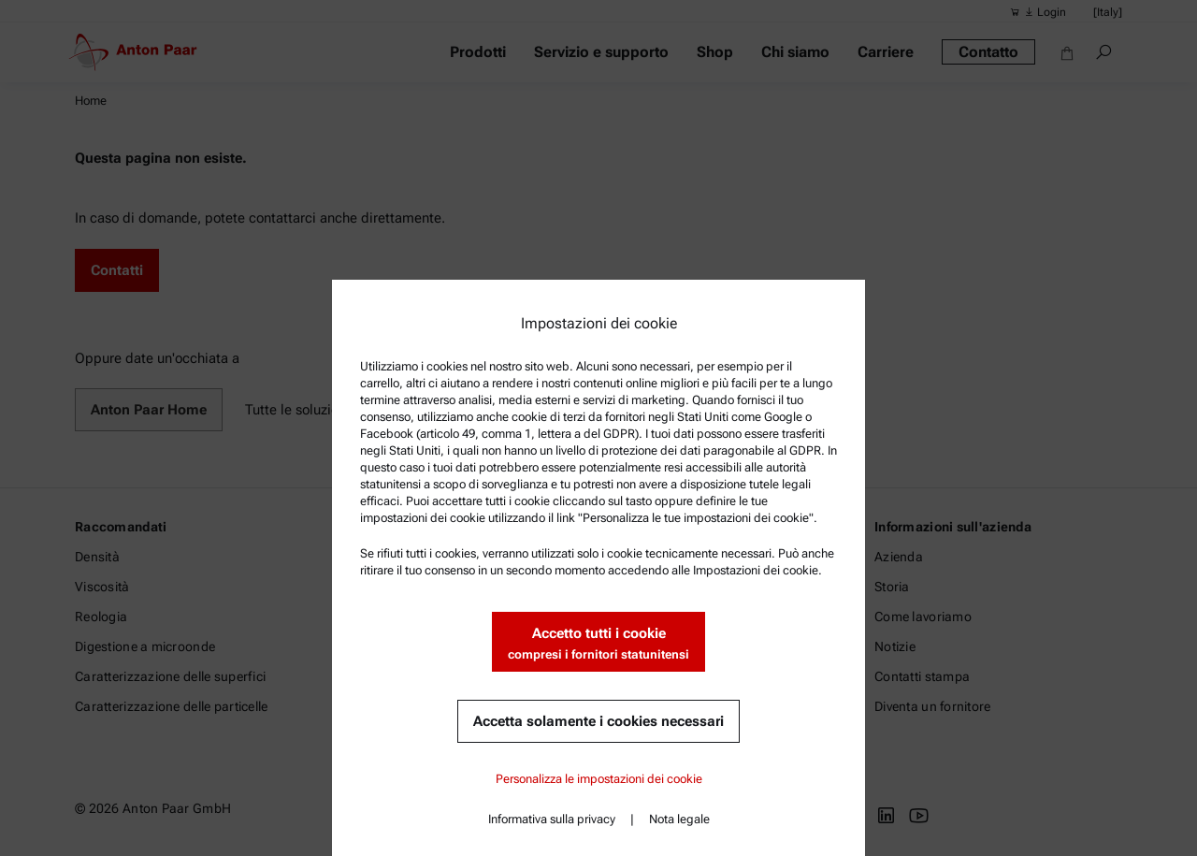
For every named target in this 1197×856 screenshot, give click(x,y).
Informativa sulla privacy (551, 819)
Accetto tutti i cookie (598, 644)
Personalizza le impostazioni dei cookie (599, 779)
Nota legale (679, 819)
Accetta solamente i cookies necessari (598, 721)
